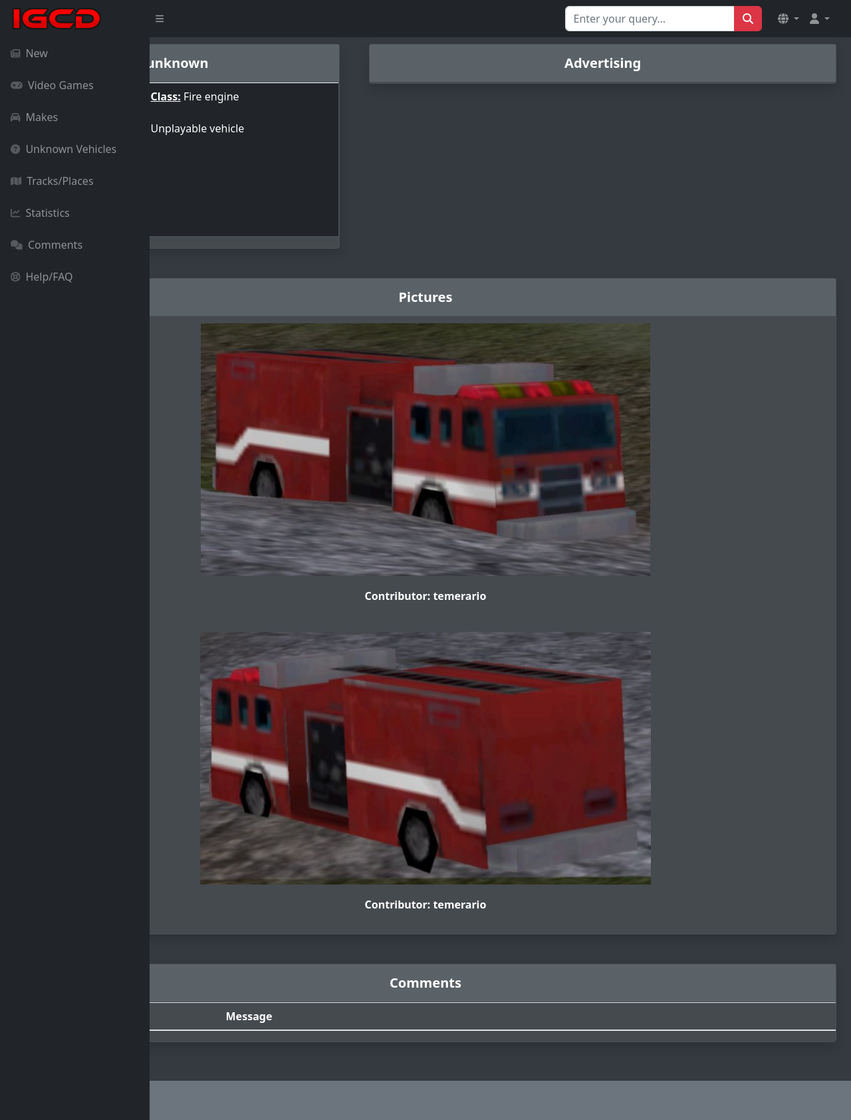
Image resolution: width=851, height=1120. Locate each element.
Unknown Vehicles (63, 149)
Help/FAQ (42, 276)
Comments (46, 244)
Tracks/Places (52, 181)
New (29, 53)
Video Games (52, 85)
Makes (34, 117)
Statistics (40, 213)
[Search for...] (650, 18)
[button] (788, 18)
